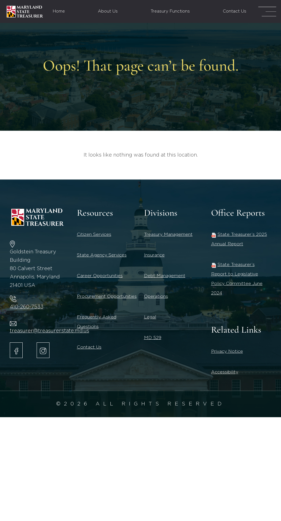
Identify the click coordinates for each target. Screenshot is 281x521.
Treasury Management (168, 234)
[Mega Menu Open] (267, 12)
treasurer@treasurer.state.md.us (49, 330)
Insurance (154, 255)
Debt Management (164, 275)
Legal (150, 317)
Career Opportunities (100, 275)
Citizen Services (94, 234)
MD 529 (152, 337)
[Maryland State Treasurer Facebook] (16, 350)
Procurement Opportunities (107, 296)
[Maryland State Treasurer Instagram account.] (43, 350)
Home (59, 11)
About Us (108, 11)
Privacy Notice (227, 351)
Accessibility (224, 372)
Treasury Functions (170, 11)
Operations (156, 296)
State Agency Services (102, 255)
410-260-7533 (26, 306)
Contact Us (234, 11)
